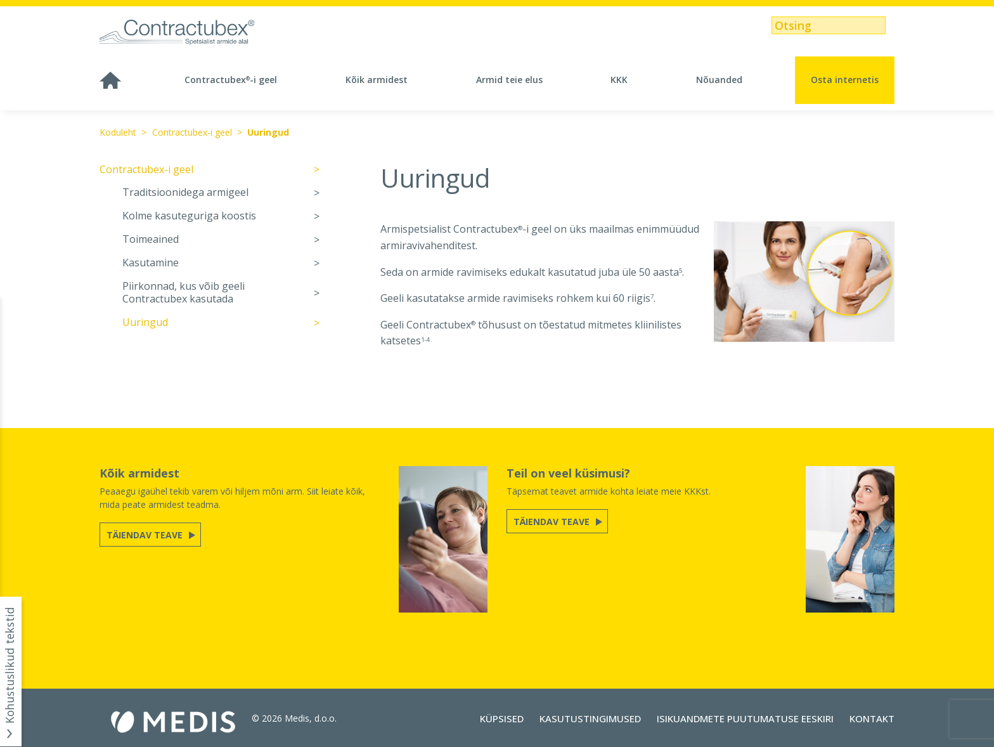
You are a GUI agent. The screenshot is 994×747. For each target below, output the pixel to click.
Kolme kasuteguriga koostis (189, 216)
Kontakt (871, 718)
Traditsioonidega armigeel (185, 192)
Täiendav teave (145, 535)
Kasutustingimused (590, 718)
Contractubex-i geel (230, 80)
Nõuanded (719, 80)
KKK (619, 80)
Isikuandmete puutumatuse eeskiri (745, 718)
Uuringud (268, 132)
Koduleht (118, 132)
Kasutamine (150, 263)
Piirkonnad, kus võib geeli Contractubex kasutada (183, 293)
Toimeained (150, 239)
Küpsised (502, 718)
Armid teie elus (509, 80)
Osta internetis (845, 80)
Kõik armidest (376, 80)
